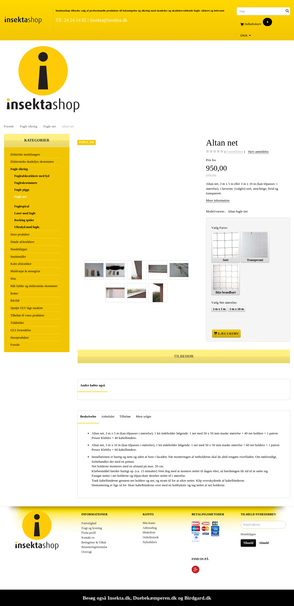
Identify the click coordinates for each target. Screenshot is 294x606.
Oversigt (86, 552)
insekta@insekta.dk (108, 20)
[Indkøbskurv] (263, 24)
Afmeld (264, 543)
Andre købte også (92, 385)
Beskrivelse (88, 416)
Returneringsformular (94, 547)
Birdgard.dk (197, 598)
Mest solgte (143, 416)
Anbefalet (107, 416)
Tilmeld (248, 543)
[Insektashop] (23, 19)
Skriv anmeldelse (258, 151)
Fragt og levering (91, 528)
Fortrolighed (88, 523)
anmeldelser (234, 152)
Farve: (219, 228)
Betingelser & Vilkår (93, 542)
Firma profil (88, 532)
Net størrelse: (224, 302)
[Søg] (287, 11)
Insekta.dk (118, 598)
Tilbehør (125, 416)
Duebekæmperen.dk (155, 598)
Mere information (217, 200)
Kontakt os (87, 537)
